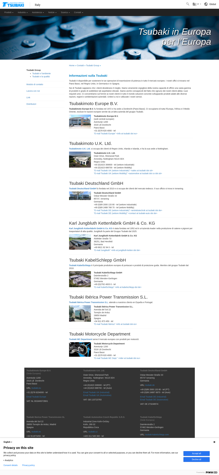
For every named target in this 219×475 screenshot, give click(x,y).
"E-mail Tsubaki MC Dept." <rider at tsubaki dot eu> (117, 358)
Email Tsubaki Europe (36, 397)
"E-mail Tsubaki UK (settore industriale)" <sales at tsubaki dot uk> (123, 170)
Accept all (196, 453)
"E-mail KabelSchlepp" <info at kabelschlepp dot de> (117, 287)
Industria (23, 12)
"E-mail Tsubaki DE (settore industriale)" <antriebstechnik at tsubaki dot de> (128, 210)
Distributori (31, 104)
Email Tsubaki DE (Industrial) (153, 397)
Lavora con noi (33, 91)
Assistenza (38, 12)
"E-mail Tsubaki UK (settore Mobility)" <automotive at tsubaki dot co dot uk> (128, 173)
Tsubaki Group (92, 65)
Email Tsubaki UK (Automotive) (97, 395)
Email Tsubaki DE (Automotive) (154, 399)
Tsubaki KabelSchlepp (80, 265)
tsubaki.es (36, 431)
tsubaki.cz (92, 431)
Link (28, 97)
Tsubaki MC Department (80, 339)
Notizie (52, 12)
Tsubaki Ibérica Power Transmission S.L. (89, 302)
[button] (197, 4)
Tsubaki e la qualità (41, 76)
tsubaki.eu (36, 388)
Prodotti (8, 12)
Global (212, 4)
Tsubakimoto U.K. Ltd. (80, 149)
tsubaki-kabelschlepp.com (157, 434)
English (8, 442)
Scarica (65, 12)
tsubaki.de (150, 385)
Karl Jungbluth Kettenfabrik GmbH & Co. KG (90, 228)
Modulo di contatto (35, 84)
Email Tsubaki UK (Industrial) (96, 392)
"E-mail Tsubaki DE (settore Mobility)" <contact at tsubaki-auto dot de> (125, 213)
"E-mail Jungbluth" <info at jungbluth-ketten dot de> (117, 250)
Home (71, 65)
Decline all (196, 459)
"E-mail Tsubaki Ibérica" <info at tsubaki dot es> (115, 324)
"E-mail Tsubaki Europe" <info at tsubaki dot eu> (115, 133)
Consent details (10, 465)
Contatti (78, 12)
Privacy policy (28, 465)
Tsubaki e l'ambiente (41, 73)
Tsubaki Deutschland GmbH (82, 188)
